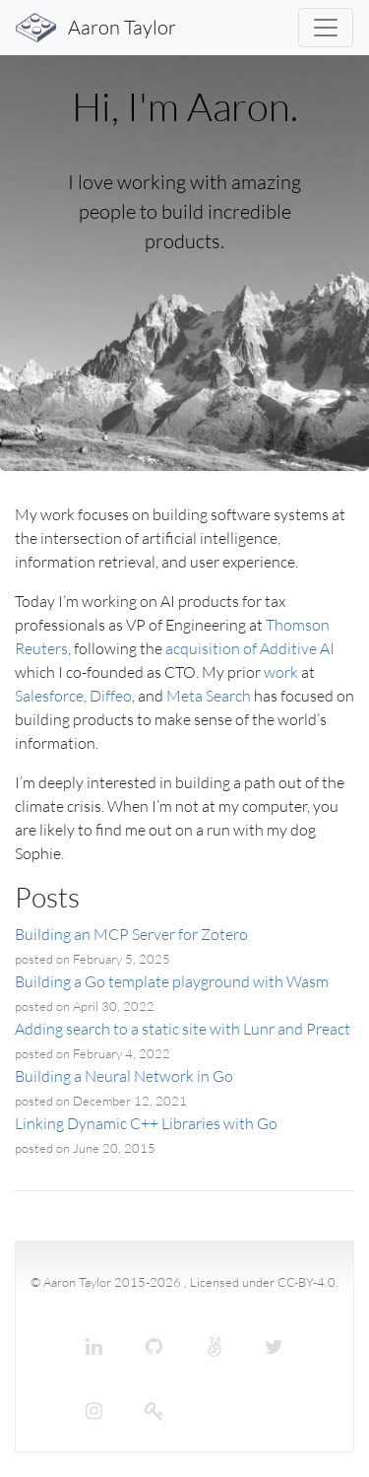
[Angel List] (214, 1347)
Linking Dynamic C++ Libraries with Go (146, 1123)
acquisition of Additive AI (250, 648)
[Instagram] (94, 1411)
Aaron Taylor (96, 27)
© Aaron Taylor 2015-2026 (107, 1282)
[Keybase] (154, 1411)
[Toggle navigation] (325, 27)
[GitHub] (154, 1347)
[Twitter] (274, 1347)
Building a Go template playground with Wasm (172, 981)
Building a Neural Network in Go (124, 1076)
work (281, 672)
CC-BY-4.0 (306, 1282)
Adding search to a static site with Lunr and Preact (182, 1029)
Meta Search (208, 695)
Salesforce (49, 695)
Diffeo (111, 695)
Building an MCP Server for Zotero (131, 934)
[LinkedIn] (94, 1347)
